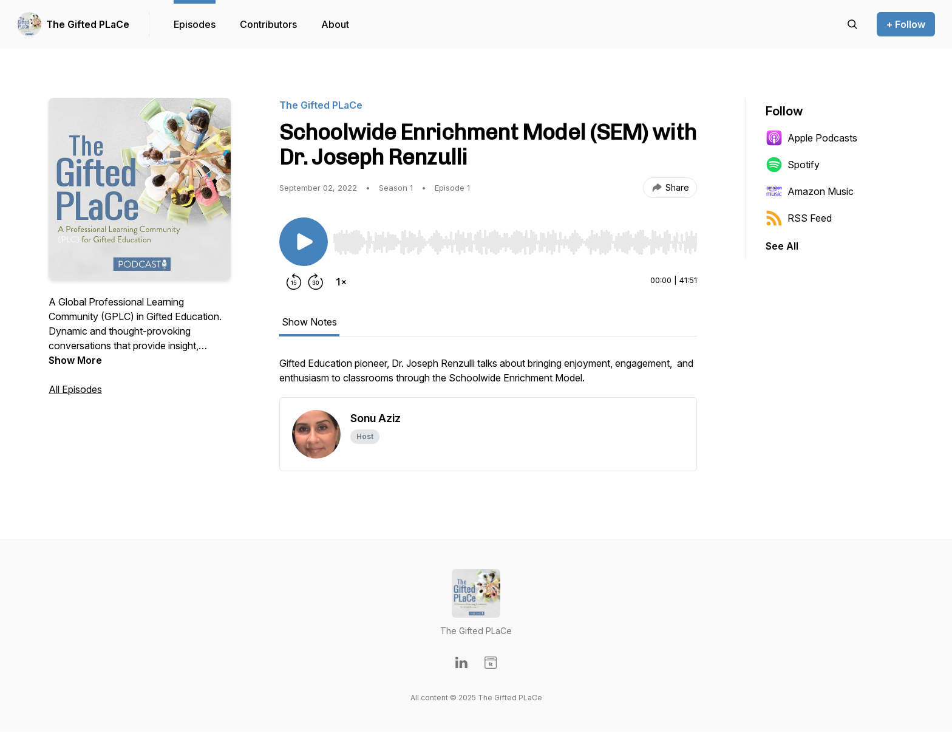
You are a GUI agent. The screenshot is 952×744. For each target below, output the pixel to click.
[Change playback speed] (341, 281)
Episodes (195, 24)
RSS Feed (799, 218)
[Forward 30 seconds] (315, 281)
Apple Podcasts (811, 137)
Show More (75, 360)
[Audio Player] (515, 239)
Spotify (793, 164)
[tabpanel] (488, 376)
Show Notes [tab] (309, 322)
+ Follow (905, 24)
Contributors (268, 24)
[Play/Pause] (303, 241)
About (335, 24)
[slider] (515, 242)
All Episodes (75, 389)
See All (782, 246)
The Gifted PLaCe (87, 24)
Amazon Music (810, 191)
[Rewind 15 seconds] (293, 281)
